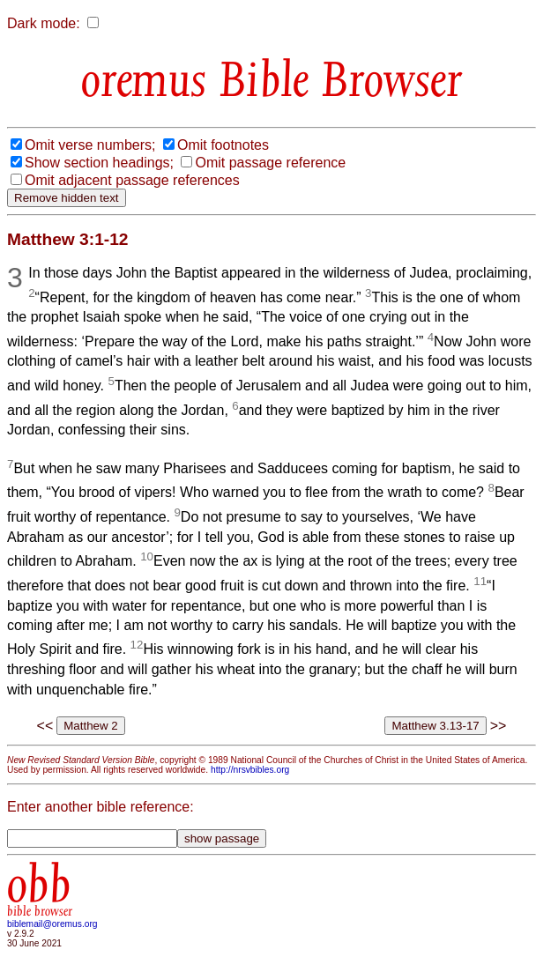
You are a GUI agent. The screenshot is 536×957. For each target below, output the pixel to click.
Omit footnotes (223, 144)
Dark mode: (43, 23)
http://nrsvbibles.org (250, 770)
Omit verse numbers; (90, 144)
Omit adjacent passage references (132, 180)
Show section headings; (99, 162)
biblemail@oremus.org (52, 924)
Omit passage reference (270, 162)
